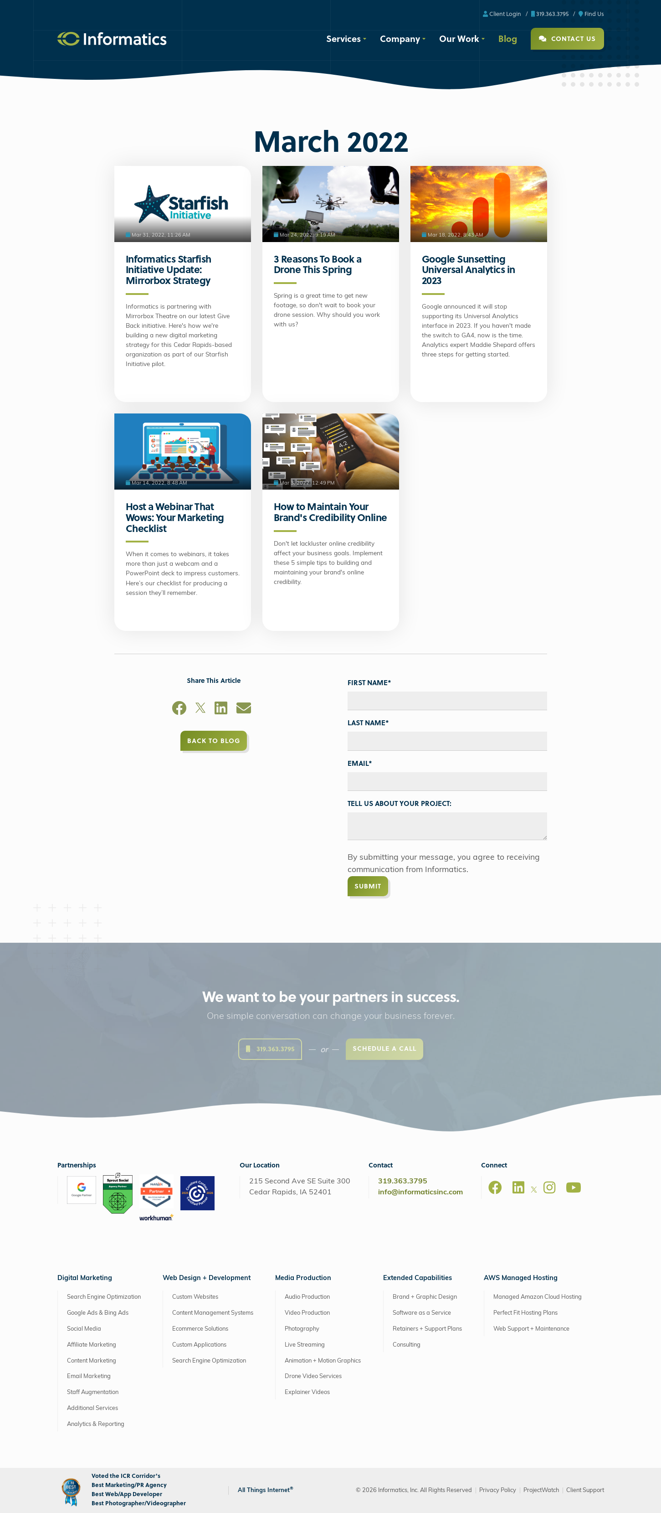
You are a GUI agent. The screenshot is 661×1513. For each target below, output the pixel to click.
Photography (302, 1329)
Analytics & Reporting (95, 1424)
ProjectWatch (541, 1490)
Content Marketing (91, 1361)
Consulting (406, 1345)
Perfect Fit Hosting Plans (525, 1313)
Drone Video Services (313, 1376)
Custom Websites (195, 1297)
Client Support (585, 1490)
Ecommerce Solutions (200, 1329)
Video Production (307, 1313)
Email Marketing (89, 1376)
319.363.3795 (550, 13)
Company (400, 38)
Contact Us (567, 38)
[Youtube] (573, 1187)
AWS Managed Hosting (521, 1278)
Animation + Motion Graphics (323, 1361)
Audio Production (307, 1297)
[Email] (243, 709)
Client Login (502, 13)
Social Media (84, 1329)
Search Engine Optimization (104, 1297)
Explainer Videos (307, 1392)
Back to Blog (213, 740)
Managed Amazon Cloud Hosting (537, 1297)
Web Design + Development (207, 1278)
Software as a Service (422, 1313)
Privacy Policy (497, 1490)
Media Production (303, 1278)
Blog (507, 38)
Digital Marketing (84, 1278)
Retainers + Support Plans (427, 1329)
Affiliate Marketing (91, 1345)
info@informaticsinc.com (420, 1192)
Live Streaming (305, 1345)
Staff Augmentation (92, 1392)
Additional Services (92, 1408)
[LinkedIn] (221, 709)
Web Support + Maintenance (531, 1329)
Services (343, 38)
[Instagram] (549, 1187)
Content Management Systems (212, 1313)
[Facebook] (179, 709)
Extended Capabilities (417, 1278)
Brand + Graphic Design (425, 1297)
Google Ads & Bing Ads (97, 1313)
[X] (200, 709)
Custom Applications (199, 1345)
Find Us (591, 13)
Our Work (459, 38)
